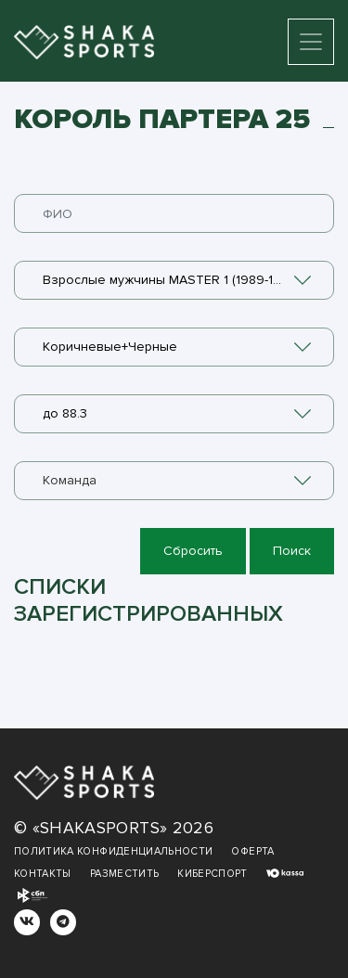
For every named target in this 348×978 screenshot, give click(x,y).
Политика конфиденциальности (113, 851)
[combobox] (174, 280)
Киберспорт (212, 874)
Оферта (252, 851)
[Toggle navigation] (311, 42)
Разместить (125, 874)
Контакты (42, 874)
